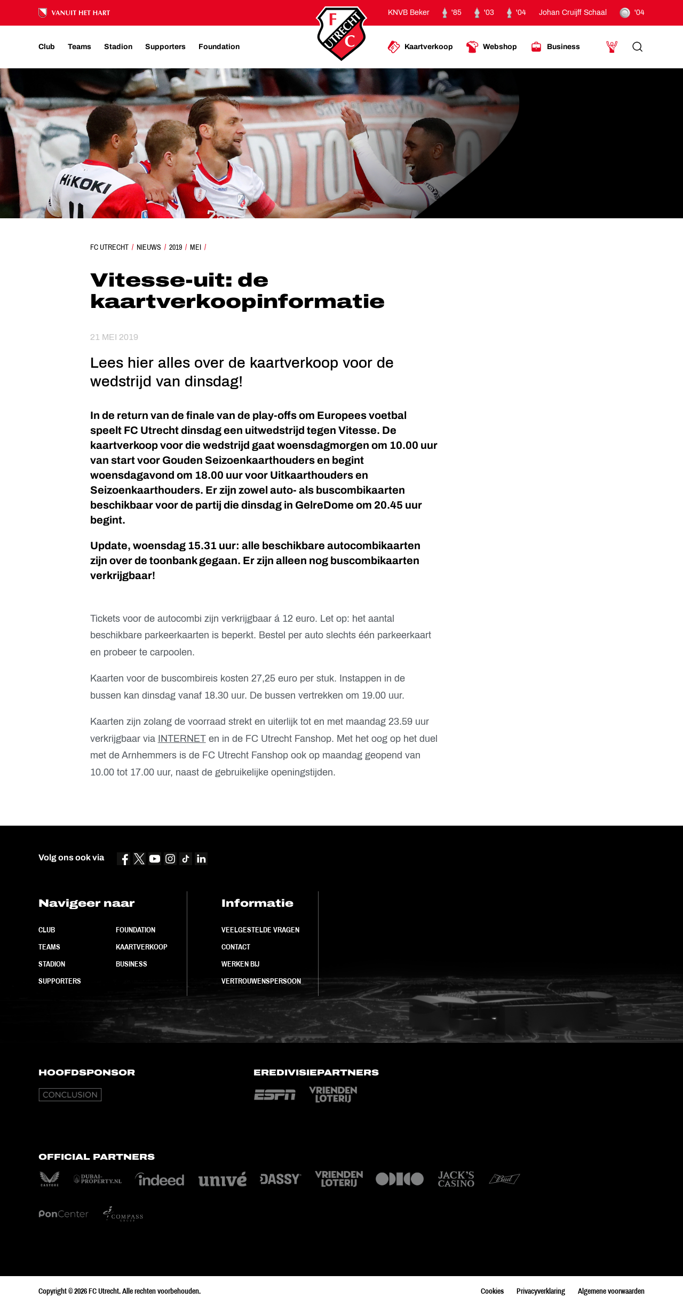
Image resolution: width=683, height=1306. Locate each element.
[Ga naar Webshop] (491, 47)
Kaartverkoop (142, 947)
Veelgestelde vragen (260, 930)
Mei (195, 247)
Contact (235, 947)
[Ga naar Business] (555, 47)
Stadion (51, 964)
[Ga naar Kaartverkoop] (420, 47)
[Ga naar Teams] (79, 47)
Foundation (135, 930)
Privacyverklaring (541, 1291)
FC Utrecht (109, 247)
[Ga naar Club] (46, 47)
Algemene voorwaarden (611, 1291)
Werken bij (240, 964)
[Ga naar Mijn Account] (612, 47)
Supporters (59, 981)
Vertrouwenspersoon (261, 981)
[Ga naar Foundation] (219, 47)
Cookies (492, 1291)
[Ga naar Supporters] (165, 47)
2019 (175, 247)
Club (46, 930)
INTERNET (182, 738)
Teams (49, 947)
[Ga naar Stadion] (118, 47)
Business (131, 964)
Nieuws (149, 247)
